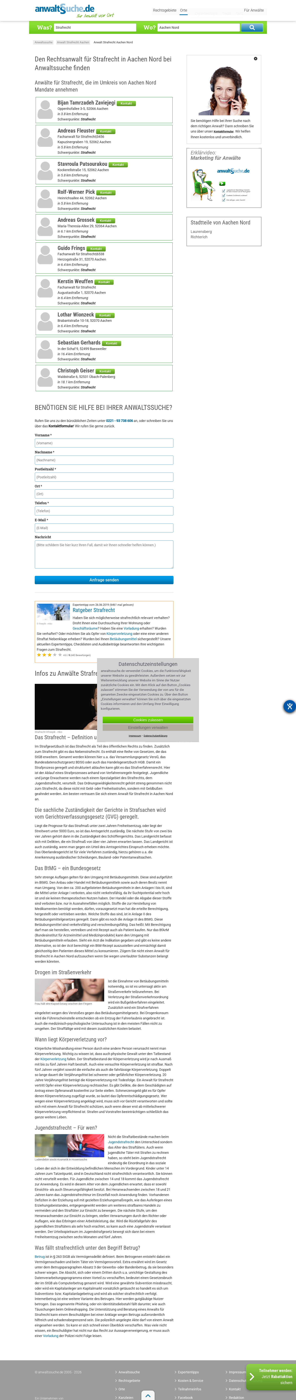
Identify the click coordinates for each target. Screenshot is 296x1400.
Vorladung (131, 628)
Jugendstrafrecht (121, 1142)
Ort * (38, 486)
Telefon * (42, 503)
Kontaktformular (224, 131)
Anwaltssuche (43, 42)
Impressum (237, 1372)
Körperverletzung (119, 634)
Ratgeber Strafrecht (94, 610)
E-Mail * (41, 520)
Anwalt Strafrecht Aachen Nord (113, 42)
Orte (184, 11)
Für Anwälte (254, 11)
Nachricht (43, 537)
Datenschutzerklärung (241, 1381)
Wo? (149, 27)
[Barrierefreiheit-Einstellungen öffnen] (290, 706)
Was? (44, 27)
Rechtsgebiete (165, 11)
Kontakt (126, 103)
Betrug (40, 1257)
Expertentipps (202, 11)
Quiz (236, 11)
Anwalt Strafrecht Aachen (73, 42)
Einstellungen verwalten (148, 727)
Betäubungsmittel (123, 639)
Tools (222, 11)
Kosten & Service (190, 1381)
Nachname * (44, 452)
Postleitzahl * (45, 469)
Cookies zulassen (148, 720)
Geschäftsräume (85, 628)
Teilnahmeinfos (189, 1389)
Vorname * (43, 435)
